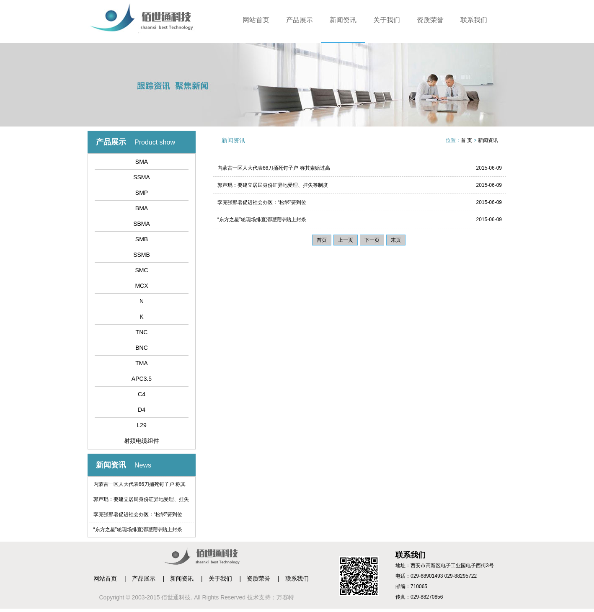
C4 (141, 394)
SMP (141, 192)
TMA (141, 363)
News (142, 465)
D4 (141, 409)
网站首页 (256, 19)
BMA (141, 208)
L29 (141, 425)
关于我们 (386, 19)
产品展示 (299, 19)
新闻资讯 (343, 19)
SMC (141, 270)
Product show (154, 142)
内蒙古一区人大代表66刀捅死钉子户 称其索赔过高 (139, 486)
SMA (141, 161)
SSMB (141, 254)
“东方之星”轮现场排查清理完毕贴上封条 (137, 529)
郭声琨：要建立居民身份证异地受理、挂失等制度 (141, 501)
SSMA (141, 177)
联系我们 (473, 19)
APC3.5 (142, 378)
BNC (141, 347)
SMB (141, 239)
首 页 (466, 140)
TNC (142, 332)
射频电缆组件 (141, 440)
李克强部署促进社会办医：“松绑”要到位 (137, 514)
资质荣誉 (430, 19)
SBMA (141, 223)
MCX (141, 285)
